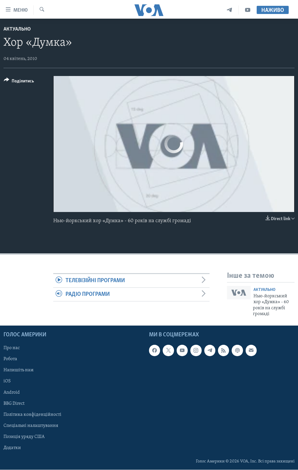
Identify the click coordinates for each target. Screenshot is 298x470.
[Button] (19, 82)
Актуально (17, 29)
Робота (10, 359)
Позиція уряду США (24, 436)
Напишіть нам (18, 370)
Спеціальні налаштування (30, 425)
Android (11, 392)
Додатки (12, 448)
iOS (7, 381)
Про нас (11, 348)
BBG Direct (13, 403)
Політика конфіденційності (32, 414)
